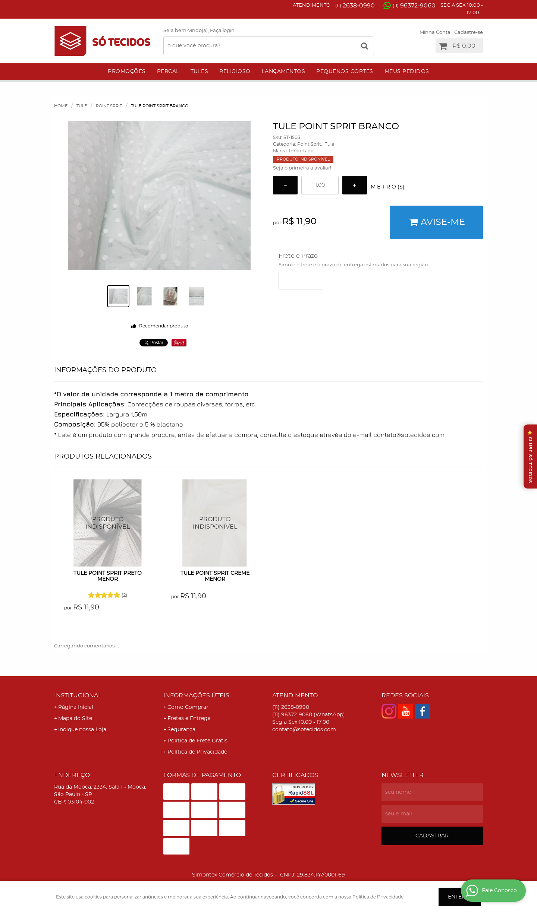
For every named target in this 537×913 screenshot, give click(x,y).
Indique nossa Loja (82, 729)
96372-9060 (414, 6)
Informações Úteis (196, 695)
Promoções (127, 71)
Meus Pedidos (406, 71)
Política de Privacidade (197, 752)
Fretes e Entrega (189, 718)
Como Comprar (187, 707)
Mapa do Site (75, 718)
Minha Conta (435, 32)
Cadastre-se (468, 32)
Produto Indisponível (108, 523)
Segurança (181, 729)
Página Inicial (75, 707)
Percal (168, 71)
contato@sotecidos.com (304, 729)
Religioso (235, 71)
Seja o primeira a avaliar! (302, 168)
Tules (199, 71)
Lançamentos (283, 71)
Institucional (77, 695)
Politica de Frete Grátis (197, 741)
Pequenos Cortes (344, 71)
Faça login (222, 30)
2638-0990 (355, 6)
